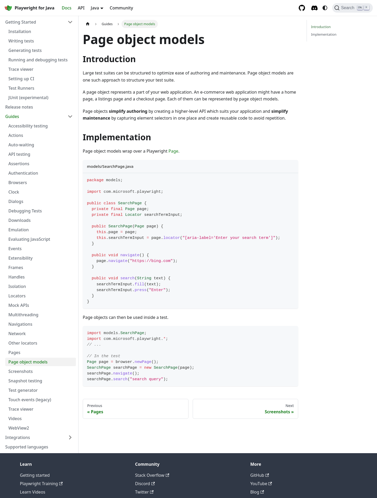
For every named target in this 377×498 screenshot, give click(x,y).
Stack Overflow (152, 475)
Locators (17, 296)
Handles (16, 277)
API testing (19, 154)
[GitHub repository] (302, 8)
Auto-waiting (21, 145)
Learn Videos (32, 492)
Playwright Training (41, 483)
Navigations (20, 324)
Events (14, 248)
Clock (13, 192)
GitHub (259, 475)
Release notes (19, 107)
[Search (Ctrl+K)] (352, 8)
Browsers (17, 182)
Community (121, 8)
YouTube (261, 483)
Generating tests (25, 50)
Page (174, 151)
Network (17, 333)
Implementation (323, 34)
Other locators (22, 343)
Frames (15, 267)
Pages (14, 352)
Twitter (144, 492)
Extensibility (20, 258)
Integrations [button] (17, 437)
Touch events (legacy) (29, 400)
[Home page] (88, 24)
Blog (257, 492)
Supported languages (26, 447)
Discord (145, 483)
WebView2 (18, 428)
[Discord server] (314, 8)
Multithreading (23, 315)
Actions (15, 135)
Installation (19, 31)
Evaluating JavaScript (29, 239)
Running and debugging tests (38, 60)
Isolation (17, 286)
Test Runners (21, 88)
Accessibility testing (28, 126)
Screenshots (20, 371)
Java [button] (95, 8)
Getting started (35, 475)
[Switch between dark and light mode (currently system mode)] (325, 8)
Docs (66, 8)
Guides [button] (12, 116)
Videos (15, 418)
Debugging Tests (25, 211)
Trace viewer (20, 69)
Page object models (28, 362)
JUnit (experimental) (28, 97)
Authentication (23, 173)
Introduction (321, 26)
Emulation (18, 230)
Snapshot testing (25, 381)
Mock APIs (18, 305)
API (81, 8)
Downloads (19, 220)
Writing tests (21, 41)
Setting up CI (21, 79)
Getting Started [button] (20, 22)
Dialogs (15, 201)
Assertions (18, 164)
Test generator (23, 390)
